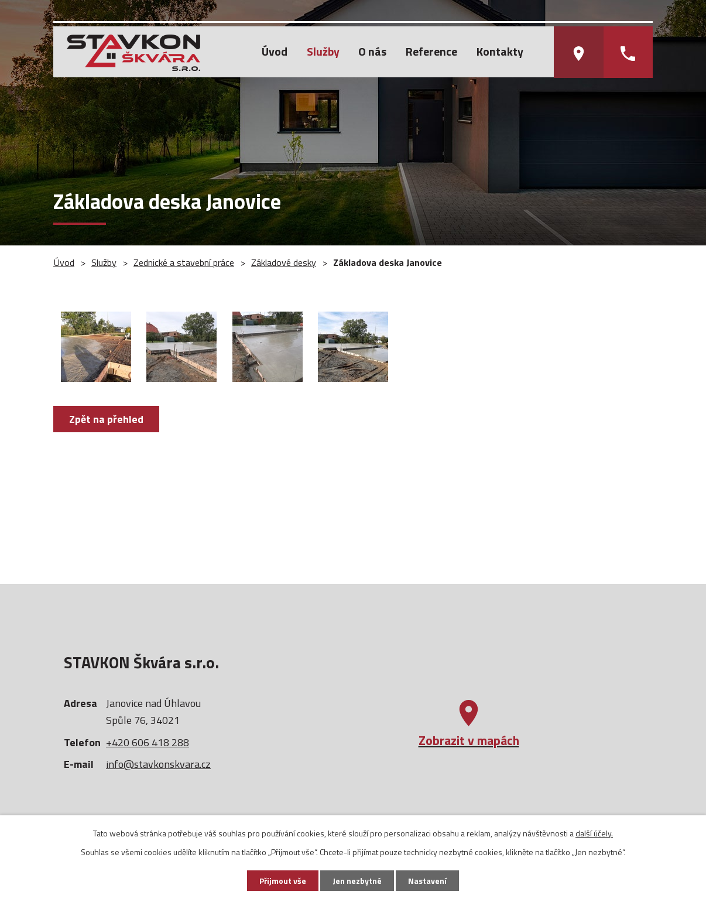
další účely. (594, 833)
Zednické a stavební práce (183, 262)
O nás (372, 51)
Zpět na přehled (106, 419)
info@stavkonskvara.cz (158, 764)
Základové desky (283, 262)
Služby (323, 51)
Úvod (274, 51)
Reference (431, 51)
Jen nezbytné (357, 880)
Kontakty (500, 51)
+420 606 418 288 (147, 742)
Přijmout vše (282, 880)
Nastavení (427, 880)
